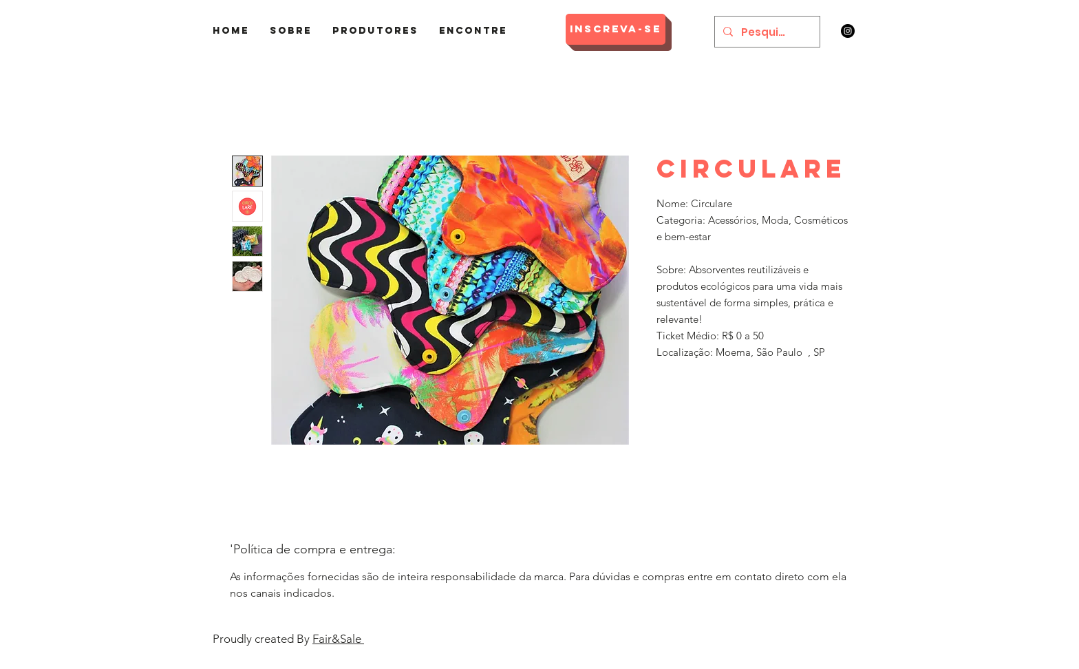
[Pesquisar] (766, 32)
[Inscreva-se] (615, 29)
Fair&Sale (338, 639)
